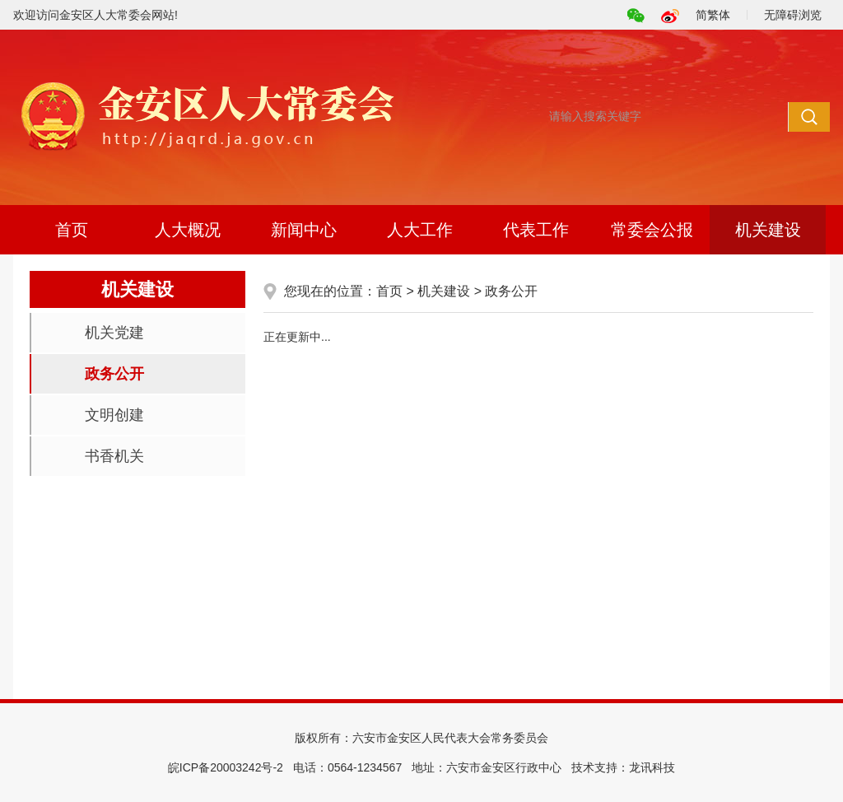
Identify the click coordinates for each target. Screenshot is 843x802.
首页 (71, 230)
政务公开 (114, 374)
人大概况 (188, 230)
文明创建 (114, 415)
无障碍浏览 (793, 14)
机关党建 (114, 332)
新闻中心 (304, 230)
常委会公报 (652, 230)
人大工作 (420, 230)
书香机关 (114, 456)
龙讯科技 (652, 767)
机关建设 (768, 230)
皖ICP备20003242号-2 (225, 767)
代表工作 (536, 230)
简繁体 (713, 14)
